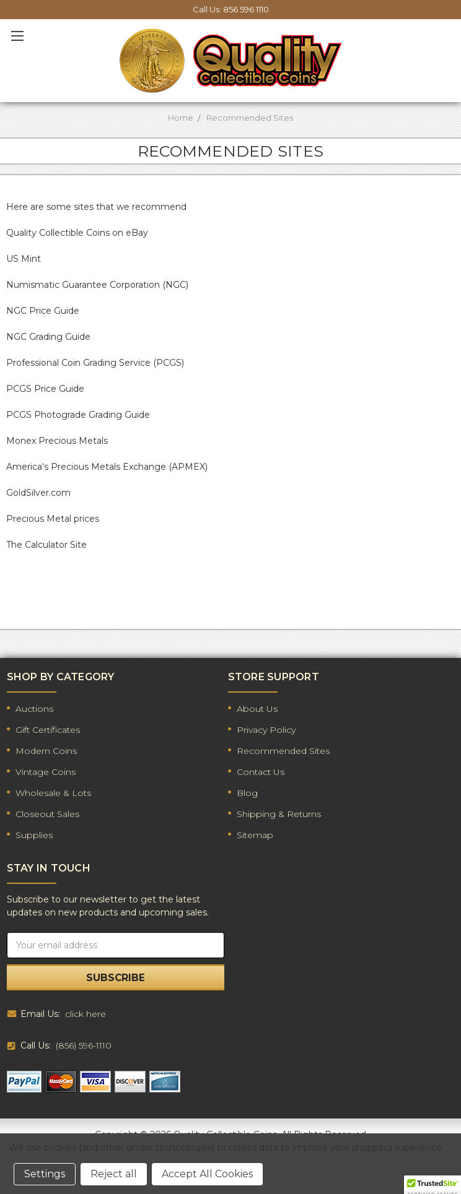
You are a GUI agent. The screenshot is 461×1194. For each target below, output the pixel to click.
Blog (247, 792)
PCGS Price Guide (45, 388)
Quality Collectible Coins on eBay (77, 232)
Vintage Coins (45, 771)
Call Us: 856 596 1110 (231, 9)
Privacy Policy (266, 729)
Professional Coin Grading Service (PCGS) (95, 362)
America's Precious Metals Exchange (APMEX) (107, 466)
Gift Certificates (47, 729)
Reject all (113, 1174)
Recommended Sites (283, 750)
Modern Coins (46, 750)
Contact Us (260, 771)
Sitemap (255, 835)
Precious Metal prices (52, 518)
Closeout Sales (47, 814)
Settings (44, 1174)
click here (85, 1013)
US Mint (23, 258)
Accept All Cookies (207, 1174)
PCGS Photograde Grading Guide (78, 414)
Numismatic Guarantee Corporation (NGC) (97, 284)
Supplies (34, 835)
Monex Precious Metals (57, 440)
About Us (257, 708)
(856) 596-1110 (84, 1045)
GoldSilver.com (38, 492)
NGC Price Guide (42, 310)
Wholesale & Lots (53, 792)
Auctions (34, 708)
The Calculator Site (46, 544)
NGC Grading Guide (48, 336)
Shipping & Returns (279, 814)
